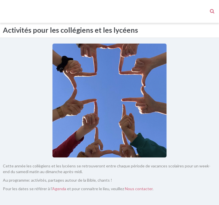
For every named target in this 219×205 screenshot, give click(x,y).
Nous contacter (139, 165)
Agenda (59, 165)
